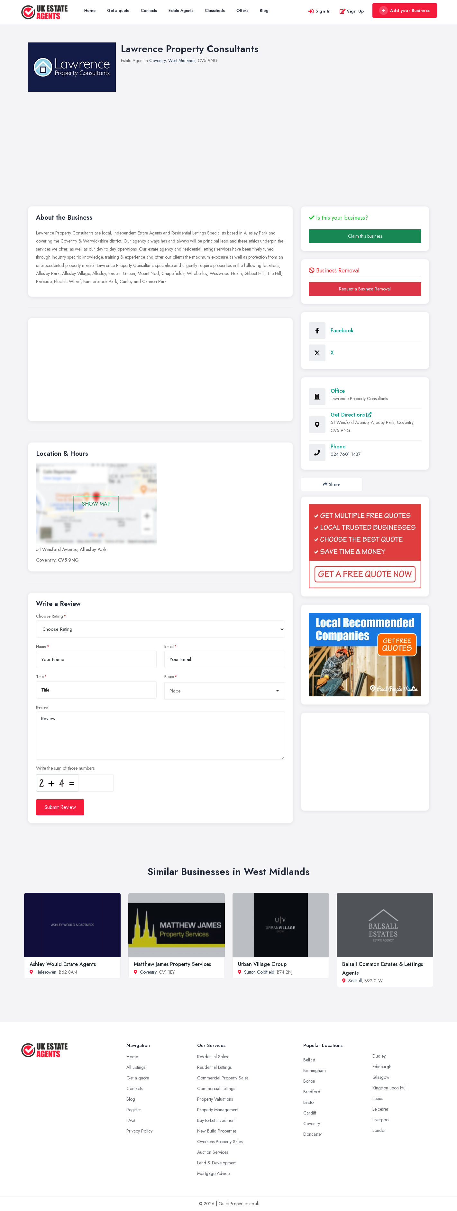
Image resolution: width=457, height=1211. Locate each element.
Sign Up (352, 11)
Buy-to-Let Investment (216, 1120)
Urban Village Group (262, 964)
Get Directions (351, 414)
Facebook (342, 330)
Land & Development (216, 1163)
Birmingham (314, 1070)
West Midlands (181, 60)
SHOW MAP (96, 504)
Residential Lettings (214, 1067)
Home (90, 10)
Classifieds (215, 10)
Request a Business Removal (365, 289)
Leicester (380, 1109)
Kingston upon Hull (389, 1088)
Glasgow (380, 1077)
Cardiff (309, 1113)
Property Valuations (215, 1099)
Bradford (311, 1091)
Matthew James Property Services (172, 964)
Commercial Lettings (216, 1088)
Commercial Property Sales (222, 1078)
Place (169, 677)
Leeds (377, 1098)
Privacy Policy (139, 1131)
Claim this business (365, 236)
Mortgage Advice (213, 1173)
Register (133, 1109)
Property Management (217, 1109)
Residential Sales (212, 1056)
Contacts (149, 10)
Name (41, 646)
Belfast (309, 1060)
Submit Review (60, 807)
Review (42, 707)
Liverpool (380, 1119)
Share (331, 484)
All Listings (135, 1067)
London (379, 1130)
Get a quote (118, 10)
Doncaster (312, 1134)
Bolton (309, 1081)
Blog (264, 10)
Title (40, 677)
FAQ (130, 1120)
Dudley (379, 1056)
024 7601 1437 (346, 454)
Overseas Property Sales (219, 1141)
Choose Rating (49, 616)
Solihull (355, 980)
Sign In (319, 11)
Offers (242, 10)
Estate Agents (181, 10)
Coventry (157, 60)
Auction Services (212, 1152)
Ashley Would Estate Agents (63, 964)
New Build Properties (216, 1131)
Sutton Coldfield (259, 972)
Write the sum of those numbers (65, 768)
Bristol (309, 1102)
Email (169, 646)
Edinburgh (381, 1066)
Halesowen (46, 972)
